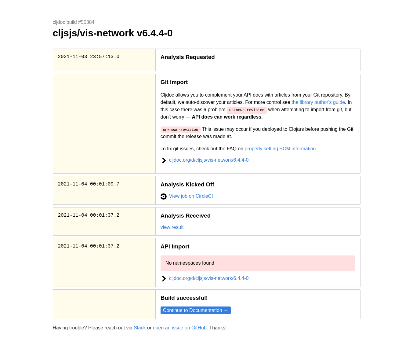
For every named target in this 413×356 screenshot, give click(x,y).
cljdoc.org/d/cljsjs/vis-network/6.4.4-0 (205, 160)
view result (172, 227)
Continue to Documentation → (195, 310)
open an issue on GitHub (180, 327)
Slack (140, 327)
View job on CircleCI (187, 196)
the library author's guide (318, 102)
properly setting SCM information (280, 148)
